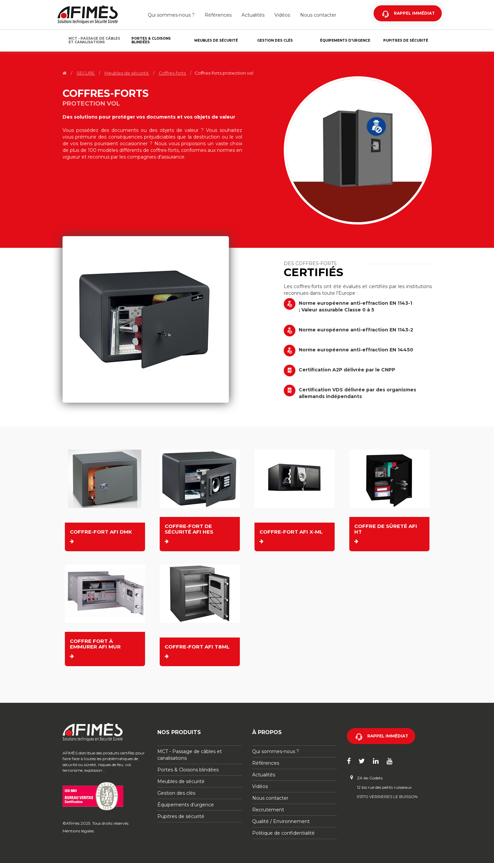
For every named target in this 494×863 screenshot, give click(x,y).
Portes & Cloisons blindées (151, 40)
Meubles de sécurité (216, 40)
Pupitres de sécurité (405, 40)
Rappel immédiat (414, 13)
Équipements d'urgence (345, 40)
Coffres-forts (173, 73)
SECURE (86, 73)
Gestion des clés (275, 40)
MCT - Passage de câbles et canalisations (94, 40)
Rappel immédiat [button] (387, 735)
